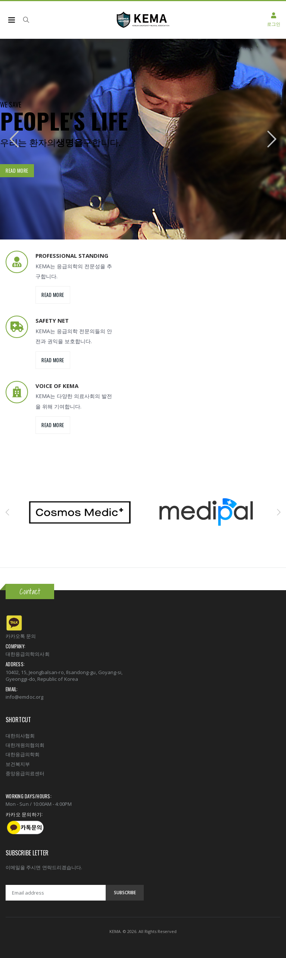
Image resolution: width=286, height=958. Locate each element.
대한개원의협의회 (25, 745)
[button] (26, 20)
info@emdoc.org (24, 697)
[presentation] (14, 139)
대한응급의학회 (23, 754)
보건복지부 (18, 764)
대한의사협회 (20, 735)
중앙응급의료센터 (25, 773)
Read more (17, 170)
